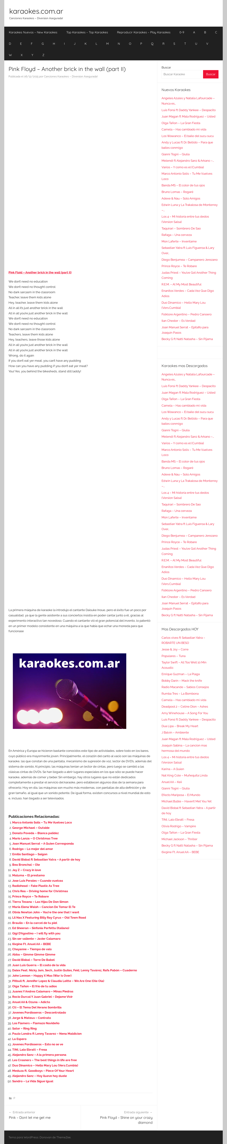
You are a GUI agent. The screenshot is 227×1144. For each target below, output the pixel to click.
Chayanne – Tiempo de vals (32, 949)
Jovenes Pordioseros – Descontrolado (39, 1012)
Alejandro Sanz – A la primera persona (39, 1055)
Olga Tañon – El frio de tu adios (34, 986)
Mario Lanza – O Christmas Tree (35, 838)
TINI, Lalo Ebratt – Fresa (29, 1049)
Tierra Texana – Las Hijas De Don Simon (40, 902)
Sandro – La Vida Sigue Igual (32, 1081)
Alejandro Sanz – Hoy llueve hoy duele (39, 1076)
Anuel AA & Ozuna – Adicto (31, 1002)
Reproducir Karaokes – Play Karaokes (143, 32)
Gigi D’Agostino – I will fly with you (36, 933)
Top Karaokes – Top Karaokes (87, 32)
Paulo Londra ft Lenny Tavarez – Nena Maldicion (47, 1033)
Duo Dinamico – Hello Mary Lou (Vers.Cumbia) (45, 1065)
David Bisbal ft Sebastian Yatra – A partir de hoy (46, 859)
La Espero (19, 1039)
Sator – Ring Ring (24, 1028)
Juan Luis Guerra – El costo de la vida (39, 965)
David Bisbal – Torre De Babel (33, 960)
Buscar (166, 67)
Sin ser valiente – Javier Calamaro (36, 938)
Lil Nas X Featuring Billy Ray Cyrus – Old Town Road (49, 917)
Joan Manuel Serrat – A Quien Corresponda (43, 843)
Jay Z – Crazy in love (26, 870)
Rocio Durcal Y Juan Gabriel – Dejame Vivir (42, 996)
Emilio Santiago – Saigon (29, 854)
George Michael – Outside (30, 828)
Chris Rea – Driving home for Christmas (40, 891)
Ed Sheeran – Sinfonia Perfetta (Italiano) (40, 928)
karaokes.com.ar (36, 11)
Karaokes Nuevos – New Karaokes (33, 32)
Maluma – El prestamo (28, 875)
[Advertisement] (81, 117)
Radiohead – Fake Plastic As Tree (35, 886)
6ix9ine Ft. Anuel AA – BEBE (31, 944)
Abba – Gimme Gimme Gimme (33, 954)
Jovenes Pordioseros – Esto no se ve (37, 1044)
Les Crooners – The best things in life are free (44, 1060)
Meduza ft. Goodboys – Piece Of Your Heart (43, 1070)
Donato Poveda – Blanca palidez (35, 833)
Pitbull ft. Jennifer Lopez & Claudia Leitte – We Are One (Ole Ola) (58, 981)
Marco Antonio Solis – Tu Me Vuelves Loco (42, 822)
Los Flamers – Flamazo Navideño (35, 1023)
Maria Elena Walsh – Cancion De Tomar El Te (43, 907)
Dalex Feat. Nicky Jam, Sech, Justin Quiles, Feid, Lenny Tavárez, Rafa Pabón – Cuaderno (74, 970)
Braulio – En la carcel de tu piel (34, 923)
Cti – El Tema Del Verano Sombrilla (37, 1007)
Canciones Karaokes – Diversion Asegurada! (71, 76)
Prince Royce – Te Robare (30, 896)
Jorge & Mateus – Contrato (31, 1018)
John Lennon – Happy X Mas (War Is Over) (41, 975)
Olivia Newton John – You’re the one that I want (45, 912)
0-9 (181, 32)
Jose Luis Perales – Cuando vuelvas (37, 880)
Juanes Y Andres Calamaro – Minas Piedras (42, 991)
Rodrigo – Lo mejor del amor (32, 849)
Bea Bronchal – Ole (26, 864)
